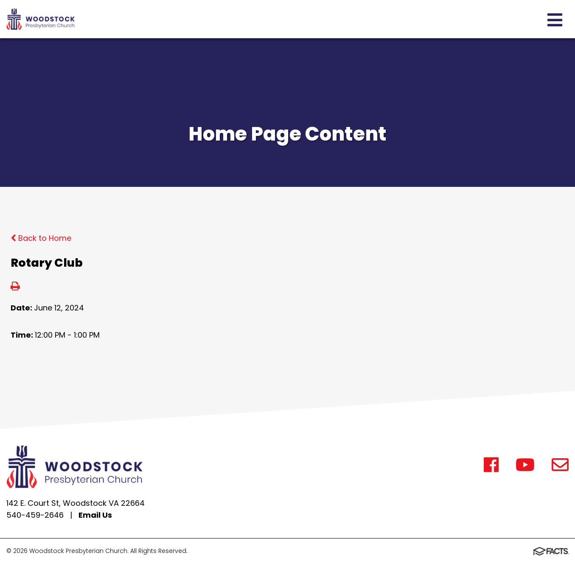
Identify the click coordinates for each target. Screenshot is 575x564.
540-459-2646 (35, 515)
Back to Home (41, 238)
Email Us (95, 515)
